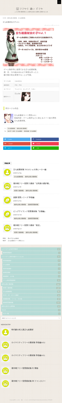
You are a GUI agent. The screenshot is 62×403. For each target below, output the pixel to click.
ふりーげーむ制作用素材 (31, 249)
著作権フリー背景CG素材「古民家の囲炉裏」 (32, 183)
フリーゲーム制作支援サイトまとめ (31, 256)
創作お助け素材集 (22, 128)
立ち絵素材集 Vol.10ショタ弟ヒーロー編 (29, 169)
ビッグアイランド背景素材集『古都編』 (29, 211)
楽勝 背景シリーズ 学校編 (23, 197)
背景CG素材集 (19, 190)
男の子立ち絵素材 (13, 238)
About (31, 310)
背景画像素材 (31, 260)
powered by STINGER (47, 400)
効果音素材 (31, 272)
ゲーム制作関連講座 (31, 280)
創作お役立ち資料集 (31, 306)
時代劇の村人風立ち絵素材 (22, 330)
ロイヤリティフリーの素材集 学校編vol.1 (28, 355)
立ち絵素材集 (11, 128)
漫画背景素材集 (33, 204)
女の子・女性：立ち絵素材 (15, 131)
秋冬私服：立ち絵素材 (30, 131)
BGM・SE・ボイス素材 (31, 295)
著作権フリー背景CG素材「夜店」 (27, 225)
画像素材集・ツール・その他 (31, 299)
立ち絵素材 (31, 264)
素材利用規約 (31, 253)
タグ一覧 (31, 314)
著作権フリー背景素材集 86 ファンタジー (28, 381)
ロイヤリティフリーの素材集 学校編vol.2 (28, 342)
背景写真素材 (31, 268)
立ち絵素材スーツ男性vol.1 (16, 241)
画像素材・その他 (31, 276)
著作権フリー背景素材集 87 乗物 (24, 368)
